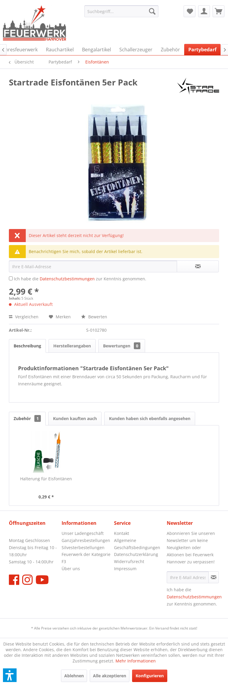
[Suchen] (152, 11)
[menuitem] (121, 11)
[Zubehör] (170, 49)
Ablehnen (74, 675)
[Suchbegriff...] (121, 11)
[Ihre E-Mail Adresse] (188, 577)
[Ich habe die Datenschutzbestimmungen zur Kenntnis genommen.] (11, 278)
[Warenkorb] (218, 11)
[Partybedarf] (202, 49)
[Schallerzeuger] (136, 49)
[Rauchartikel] (60, 49)
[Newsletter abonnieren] (213, 577)
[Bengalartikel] (96, 49)
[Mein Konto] (204, 11)
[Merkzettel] (189, 11)
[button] (10, 675)
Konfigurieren (150, 675)
